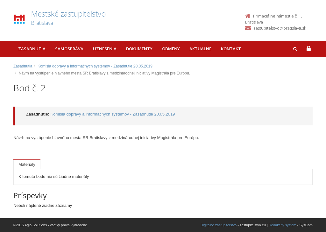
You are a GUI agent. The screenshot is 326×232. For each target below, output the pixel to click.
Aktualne (200, 49)
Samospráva (69, 49)
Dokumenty (139, 49)
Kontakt (231, 49)
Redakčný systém (282, 225)
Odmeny (171, 49)
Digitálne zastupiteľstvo (219, 225)
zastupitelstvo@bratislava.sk (279, 28)
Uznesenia (105, 49)
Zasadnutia (32, 49)
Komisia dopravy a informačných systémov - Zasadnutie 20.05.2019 (95, 66)
